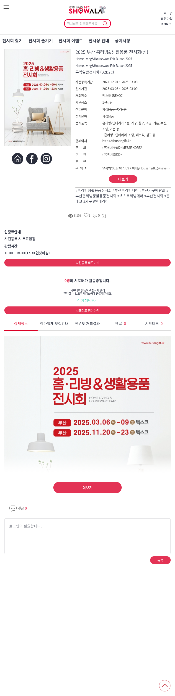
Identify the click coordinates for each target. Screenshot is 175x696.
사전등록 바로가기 (87, 262)
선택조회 (105, 23)
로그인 (168, 13)
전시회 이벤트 (71, 40)
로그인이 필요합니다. (25, 526)
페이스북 (32, 158)
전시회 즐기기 (40, 40)
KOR (164, 24)
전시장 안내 (99, 40)
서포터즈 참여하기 (87, 310)
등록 (160, 560)
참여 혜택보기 (87, 300)
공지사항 (122, 40)
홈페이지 (17, 158)
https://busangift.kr (116, 140)
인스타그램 (46, 158)
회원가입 (167, 18)
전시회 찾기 (12, 40)
